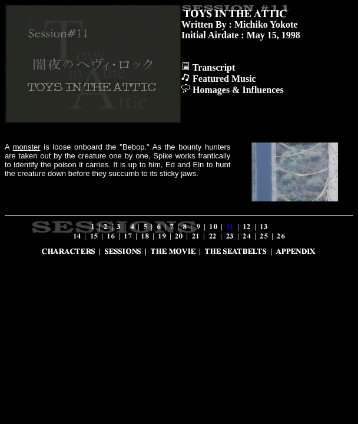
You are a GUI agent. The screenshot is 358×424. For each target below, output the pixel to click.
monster (27, 147)
